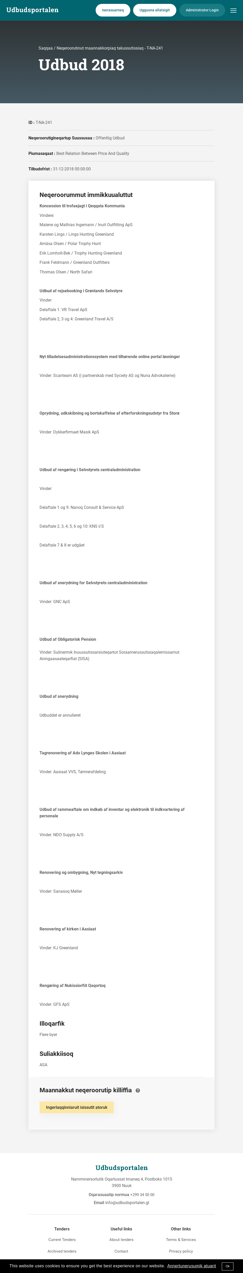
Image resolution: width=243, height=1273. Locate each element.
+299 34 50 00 (142, 1194)
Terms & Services (181, 1239)
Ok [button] (228, 1266)
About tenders (121, 1239)
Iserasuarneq (113, 10)
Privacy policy (181, 1251)
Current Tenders (62, 1239)
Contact (121, 1251)
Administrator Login (202, 10)
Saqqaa (46, 48)
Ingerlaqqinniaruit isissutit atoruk (76, 1107)
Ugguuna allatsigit (155, 10)
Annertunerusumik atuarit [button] (191, 1266)
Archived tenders (62, 1251)
